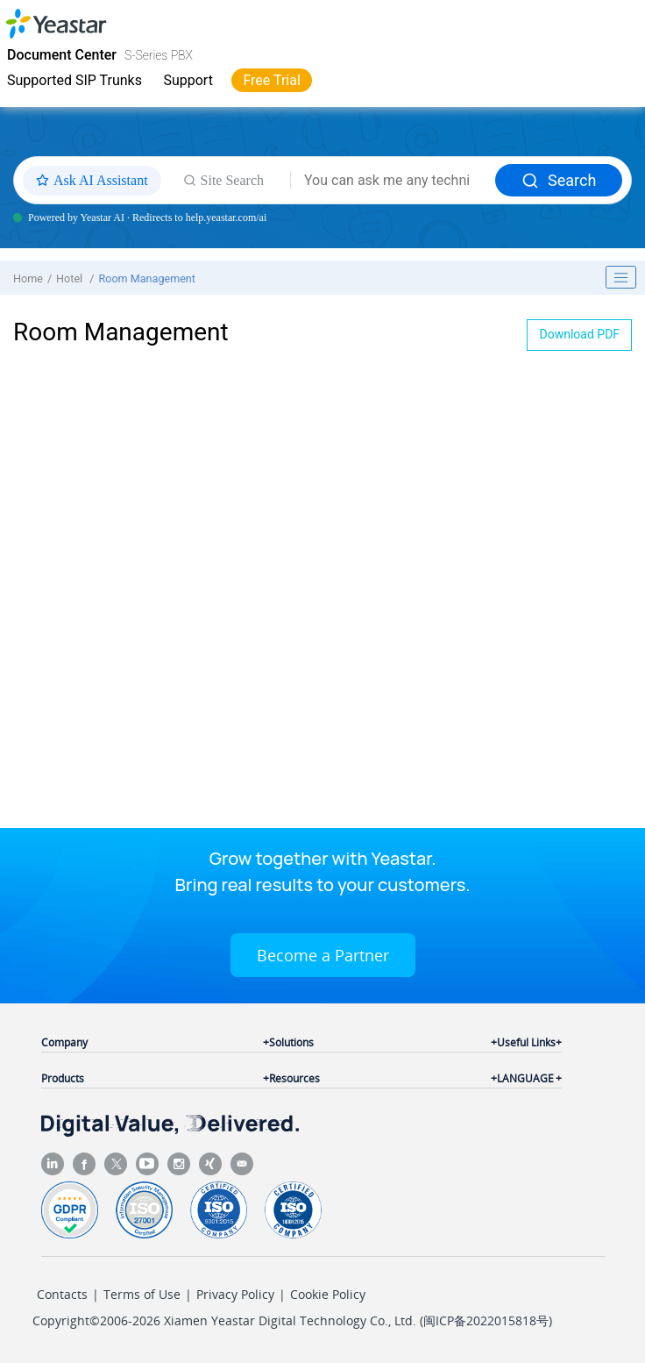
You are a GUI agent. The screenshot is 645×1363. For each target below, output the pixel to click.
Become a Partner (323, 955)
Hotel (70, 278)
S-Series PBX (158, 55)
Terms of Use (142, 1294)
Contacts (62, 1294)
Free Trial (271, 80)
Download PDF (580, 334)
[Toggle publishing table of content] (621, 277)
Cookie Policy (327, 1294)
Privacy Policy (235, 1294)
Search (558, 180)
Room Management (146, 278)
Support (187, 80)
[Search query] (393, 180)
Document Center (62, 54)
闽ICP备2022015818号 (486, 1320)
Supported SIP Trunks (74, 80)
